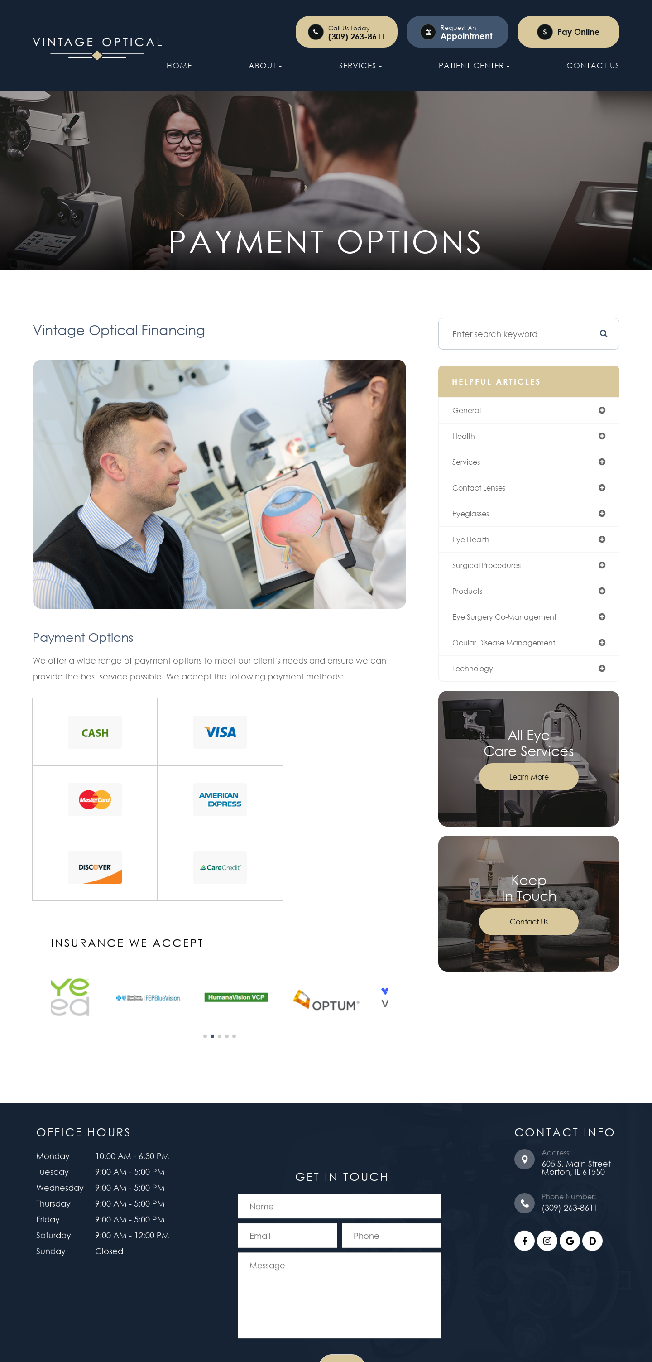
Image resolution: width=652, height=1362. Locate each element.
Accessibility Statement (257, 1301)
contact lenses (488, 494)
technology (480, 681)
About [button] (265, 65)
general (473, 414)
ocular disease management (516, 654)
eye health (478, 548)
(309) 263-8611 (357, 36)
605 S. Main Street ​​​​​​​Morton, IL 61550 (576, 1082)
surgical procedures (496, 574)
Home (179, 65)
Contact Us (592, 65)
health (470, 441)
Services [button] (360, 65)
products (474, 601)
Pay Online (578, 32)
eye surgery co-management (516, 628)
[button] (203, 950)
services (473, 467)
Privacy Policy (338, 1301)
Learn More (531, 789)
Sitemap (389, 1301)
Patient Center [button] (474, 65)
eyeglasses (478, 521)
